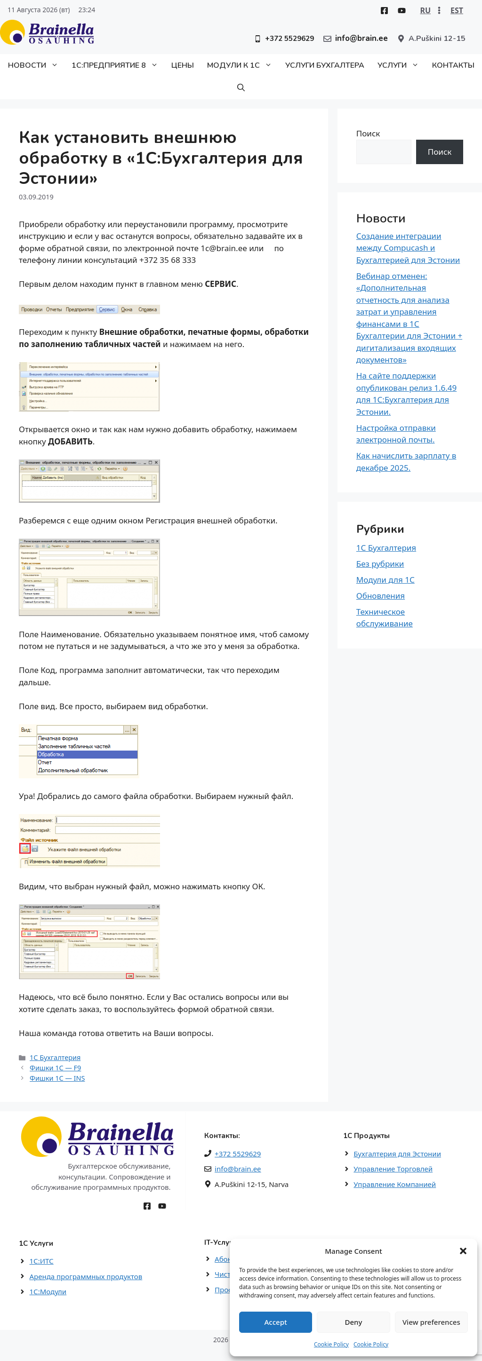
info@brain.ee (238, 1168)
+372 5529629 (238, 1153)
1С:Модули (48, 1291)
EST (456, 10)
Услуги (402, 65)
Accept (276, 1322)
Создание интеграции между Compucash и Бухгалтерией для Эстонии (408, 247)
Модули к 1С (243, 65)
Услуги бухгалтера (324, 65)
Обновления (380, 595)
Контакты (453, 65)
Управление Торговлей (393, 1168)
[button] (463, 1251)
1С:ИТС (42, 1261)
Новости (36, 65)
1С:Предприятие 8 (118, 65)
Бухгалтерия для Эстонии (397, 1153)
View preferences (431, 1322)
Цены (182, 65)
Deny (353, 1322)
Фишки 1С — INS (57, 1078)
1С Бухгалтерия (55, 1057)
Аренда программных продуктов (86, 1276)
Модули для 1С (385, 579)
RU (425, 10)
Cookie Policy (331, 1344)
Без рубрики (380, 563)
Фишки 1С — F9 (55, 1067)
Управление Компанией (394, 1184)
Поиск (368, 133)
